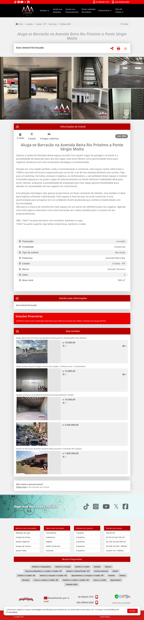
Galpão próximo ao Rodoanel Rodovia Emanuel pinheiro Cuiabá (45, 395)
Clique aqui (21, 487)
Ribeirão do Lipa (23, 533)
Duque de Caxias (23, 546)
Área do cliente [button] (118, 10)
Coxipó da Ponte (23, 537)
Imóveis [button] (43, 10)
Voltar (124, 24)
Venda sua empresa (57, 10)
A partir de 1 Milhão (115, 550)
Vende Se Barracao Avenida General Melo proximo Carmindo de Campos (49, 448)
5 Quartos (80, 550)
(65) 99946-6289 (122, 2)
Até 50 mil (110, 533)
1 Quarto (80, 533)
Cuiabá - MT (41, 24)
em (77, 571)
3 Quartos (80, 541)
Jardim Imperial (23, 541)
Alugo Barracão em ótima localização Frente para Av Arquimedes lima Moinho (51, 338)
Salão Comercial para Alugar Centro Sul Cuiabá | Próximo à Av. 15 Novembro (51, 366)
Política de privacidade (121, 603)
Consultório (51, 533)
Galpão (49, 541)
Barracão (53, 24)
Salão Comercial (53, 546)
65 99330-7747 (102, 2)
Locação (29, 24)
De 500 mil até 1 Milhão (116, 546)
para (41, 567)
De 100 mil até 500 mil (116, 541)
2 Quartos (80, 537)
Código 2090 (65, 24)
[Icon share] (15, 2)
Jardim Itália (21, 550)
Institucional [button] (103, 10)
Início (19, 24)
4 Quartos (80, 546)
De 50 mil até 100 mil (115, 537)
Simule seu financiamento (72, 10)
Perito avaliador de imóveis (89, 10)
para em (43, 571)
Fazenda (49, 550)
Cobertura (50, 537)
